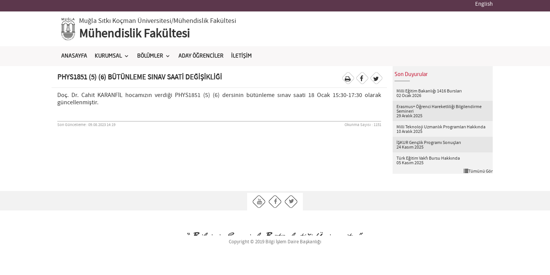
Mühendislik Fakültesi (134, 34)
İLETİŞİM (241, 56)
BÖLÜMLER (150, 56)
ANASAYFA (74, 56)
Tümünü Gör (478, 171)
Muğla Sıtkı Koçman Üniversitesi (125, 21)
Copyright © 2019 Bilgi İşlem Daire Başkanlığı (275, 242)
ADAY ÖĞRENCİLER (200, 56)
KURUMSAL (108, 56)
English (484, 4)
